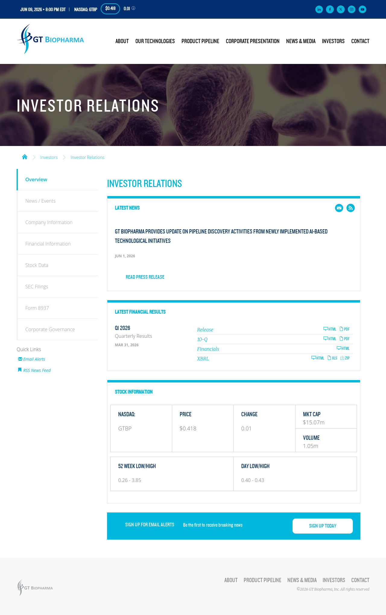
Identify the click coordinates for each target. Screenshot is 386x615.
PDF (344, 329)
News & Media (300, 41)
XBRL (203, 359)
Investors (333, 41)
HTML (330, 329)
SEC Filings (36, 286)
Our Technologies (155, 41)
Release (205, 330)
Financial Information (48, 243)
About (122, 41)
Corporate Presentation (253, 41)
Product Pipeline (200, 41)
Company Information (49, 222)
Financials (208, 349)
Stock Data (37, 265)
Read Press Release (145, 277)
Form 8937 (37, 308)
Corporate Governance (50, 329)
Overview (36, 179)
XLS (332, 358)
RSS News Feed (37, 370)
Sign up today (322, 526)
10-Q (202, 339)
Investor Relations (87, 157)
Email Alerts (34, 359)
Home (24, 156)
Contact (360, 41)
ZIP (345, 358)
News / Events (40, 201)
